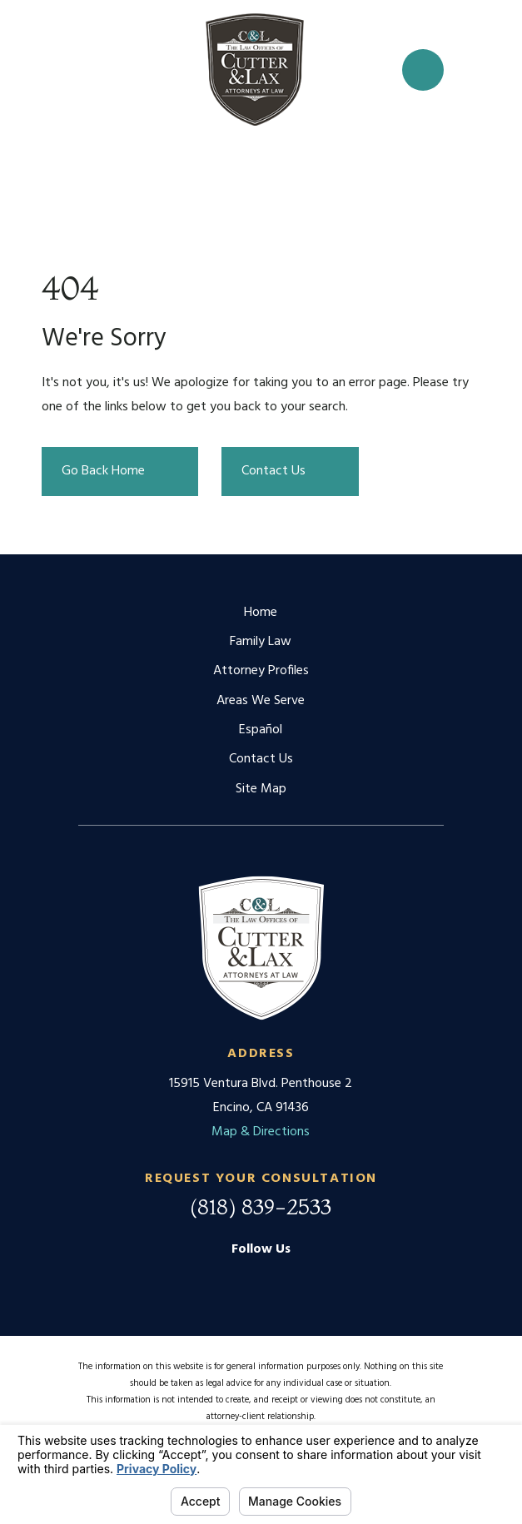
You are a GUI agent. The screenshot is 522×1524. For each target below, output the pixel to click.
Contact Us (261, 759)
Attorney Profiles (261, 671)
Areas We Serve (260, 701)
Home (260, 612)
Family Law (260, 642)
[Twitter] (302, 1279)
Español (260, 730)
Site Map (261, 789)
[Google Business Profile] (219, 1279)
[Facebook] (260, 1279)
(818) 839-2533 (260, 1207)
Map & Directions (260, 1132)
